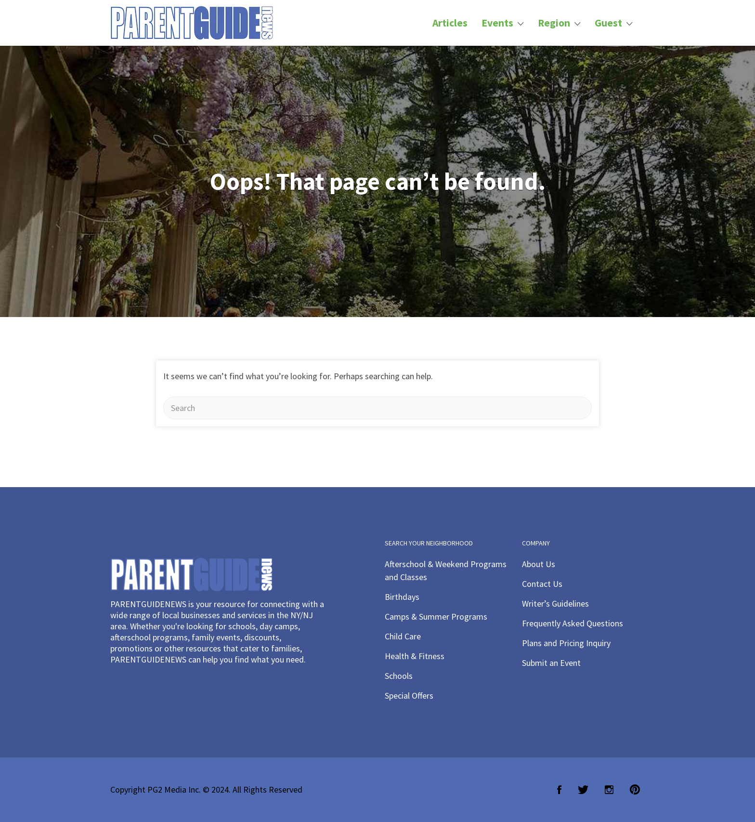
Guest (608, 22)
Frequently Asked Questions (572, 623)
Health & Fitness (414, 656)
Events (497, 22)
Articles (450, 22)
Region (554, 22)
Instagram (609, 789)
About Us (538, 564)
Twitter (583, 789)
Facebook (559, 789)
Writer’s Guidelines (555, 603)
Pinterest (635, 789)
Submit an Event (551, 662)
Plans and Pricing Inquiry (566, 643)
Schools (399, 675)
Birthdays (402, 596)
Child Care (403, 636)
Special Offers (409, 695)
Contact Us (542, 583)
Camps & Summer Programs (436, 616)
